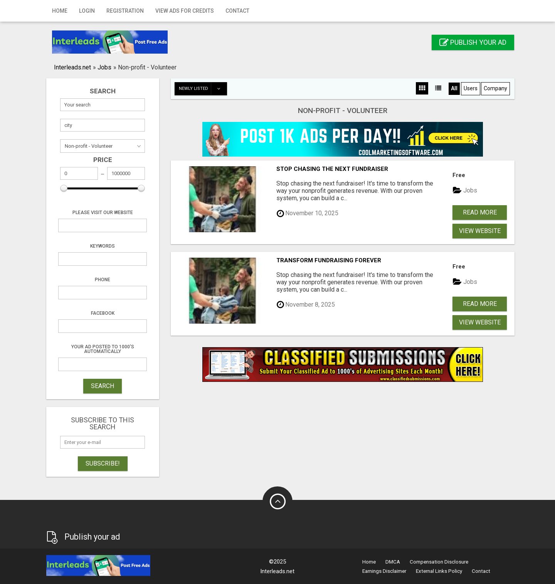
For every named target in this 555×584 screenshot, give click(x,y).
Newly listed (203, 89)
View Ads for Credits (184, 11)
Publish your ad (472, 42)
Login (87, 11)
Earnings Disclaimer (384, 571)
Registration (125, 11)
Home (59, 11)
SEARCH (102, 386)
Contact (237, 11)
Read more (480, 212)
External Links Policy (439, 571)
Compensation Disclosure (439, 562)
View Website (480, 231)
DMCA (392, 562)
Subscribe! (103, 463)
